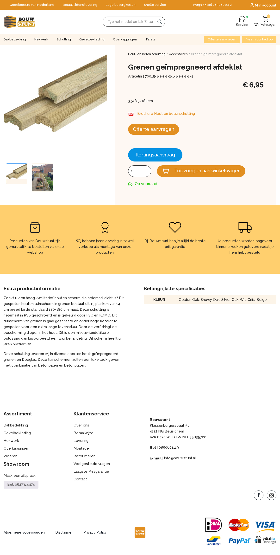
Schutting (63, 39)
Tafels (150, 39)
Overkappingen (125, 39)
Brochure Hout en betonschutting (166, 114)
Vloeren (10, 456)
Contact (80, 479)
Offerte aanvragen (222, 39)
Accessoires (178, 54)
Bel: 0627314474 (21, 484)
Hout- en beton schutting (147, 54)
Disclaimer (64, 532)
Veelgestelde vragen (92, 464)
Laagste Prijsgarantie (91, 472)
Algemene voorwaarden (24, 532)
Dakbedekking (15, 39)
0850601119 (169, 447)
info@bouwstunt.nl (180, 458)
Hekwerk (41, 39)
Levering (81, 441)
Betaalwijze (83, 433)
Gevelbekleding (92, 39)
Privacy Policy (95, 532)
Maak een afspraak (20, 476)
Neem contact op (259, 39)
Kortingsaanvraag (155, 155)
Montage (81, 448)
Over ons (81, 425)
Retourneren (84, 456)
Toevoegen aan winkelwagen (207, 171)
